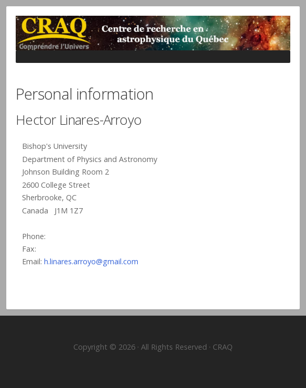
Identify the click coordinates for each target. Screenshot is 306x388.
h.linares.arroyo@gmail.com (91, 261)
